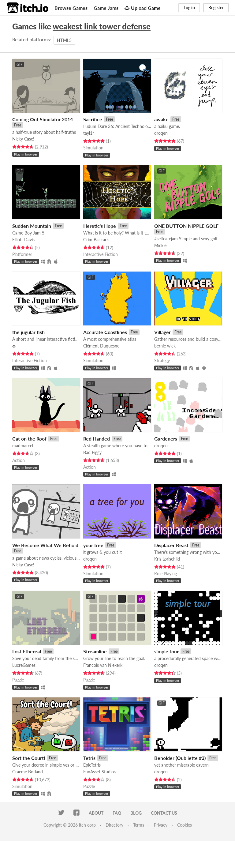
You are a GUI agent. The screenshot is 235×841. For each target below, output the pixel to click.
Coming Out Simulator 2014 (42, 119)
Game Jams (106, 8)
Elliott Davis (23, 239)
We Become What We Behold (45, 545)
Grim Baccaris (96, 239)
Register (216, 7)
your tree (93, 545)
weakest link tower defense (102, 26)
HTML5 (64, 40)
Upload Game (143, 8)
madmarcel (22, 445)
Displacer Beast (171, 545)
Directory (114, 825)
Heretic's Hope (99, 226)
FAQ (117, 813)
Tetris (89, 758)
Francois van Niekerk (102, 665)
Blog (136, 813)
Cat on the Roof (29, 438)
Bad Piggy (92, 452)
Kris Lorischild (167, 558)
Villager (162, 332)
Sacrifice (92, 119)
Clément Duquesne (101, 345)
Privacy (160, 825)
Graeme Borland (27, 771)
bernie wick (165, 345)
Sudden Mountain (31, 226)
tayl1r (88, 133)
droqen (161, 133)
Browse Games (71, 8)
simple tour (166, 651)
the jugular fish (28, 332)
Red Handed (96, 438)
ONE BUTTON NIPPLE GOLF (186, 226)
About (96, 813)
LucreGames (23, 665)
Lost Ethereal (26, 651)
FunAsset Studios (99, 771)
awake (161, 119)
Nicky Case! (23, 138)
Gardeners (165, 438)
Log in (189, 7)
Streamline (95, 651)
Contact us (164, 813)
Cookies (184, 825)
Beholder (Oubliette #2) (180, 758)
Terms (138, 825)
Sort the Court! (28, 758)
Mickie (160, 245)
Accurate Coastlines (105, 332)
